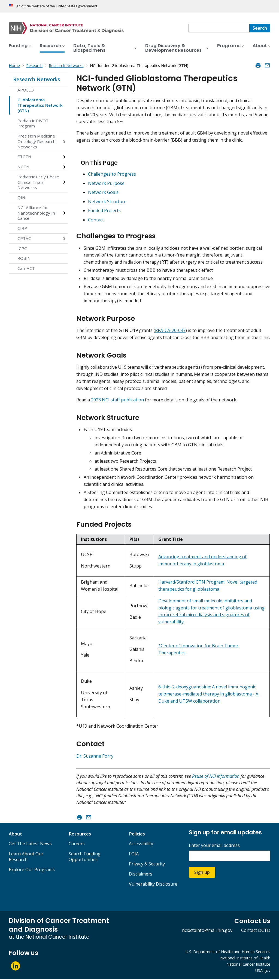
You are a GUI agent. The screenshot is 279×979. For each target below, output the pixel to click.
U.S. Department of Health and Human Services (228, 951)
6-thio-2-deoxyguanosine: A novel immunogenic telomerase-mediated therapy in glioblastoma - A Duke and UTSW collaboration (208, 694)
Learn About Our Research (26, 856)
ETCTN (24, 156)
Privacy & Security (147, 864)
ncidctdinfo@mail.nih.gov (207, 930)
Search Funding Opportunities (85, 856)
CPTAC (24, 238)
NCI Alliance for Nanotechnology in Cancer (36, 213)
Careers (77, 844)
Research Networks (36, 79)
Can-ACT (26, 268)
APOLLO (25, 90)
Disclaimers (140, 874)
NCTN (23, 166)
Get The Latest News (30, 844)
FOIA (134, 854)
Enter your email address (214, 845)
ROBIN (24, 258)
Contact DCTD (255, 930)
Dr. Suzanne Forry (94, 756)
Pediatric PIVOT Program (32, 123)
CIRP (22, 228)
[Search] (259, 28)
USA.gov (262, 970)
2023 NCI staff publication (117, 400)
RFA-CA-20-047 (170, 330)
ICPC (22, 248)
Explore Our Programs (32, 870)
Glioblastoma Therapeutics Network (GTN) (40, 105)
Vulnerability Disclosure (153, 884)
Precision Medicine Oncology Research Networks (36, 141)
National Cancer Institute (248, 964)
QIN (21, 197)
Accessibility (141, 844)
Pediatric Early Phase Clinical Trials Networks (38, 182)
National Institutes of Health (245, 957)
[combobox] (219, 28)
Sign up (202, 872)
